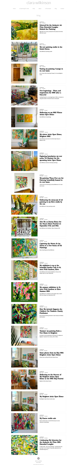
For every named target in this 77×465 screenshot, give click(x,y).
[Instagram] (38, 458)
